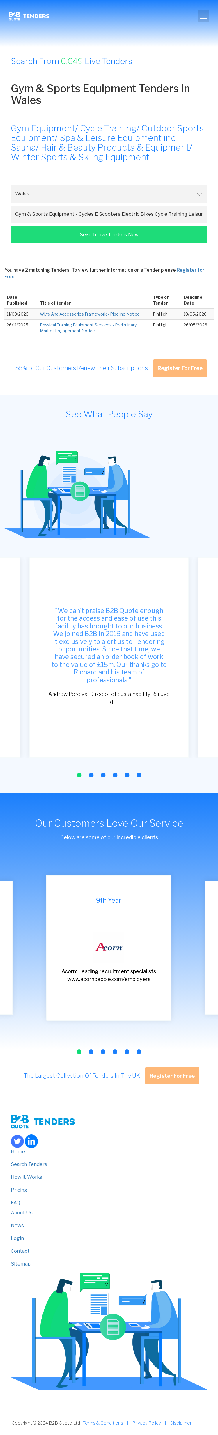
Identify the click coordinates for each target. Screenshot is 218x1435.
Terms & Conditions (103, 1423)
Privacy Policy (146, 1423)
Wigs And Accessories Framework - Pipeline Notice (90, 314)
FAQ (15, 1203)
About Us (22, 1212)
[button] (79, 775)
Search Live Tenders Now (109, 234)
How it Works (26, 1177)
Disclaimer (181, 1423)
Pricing (19, 1190)
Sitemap (21, 1264)
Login (17, 1238)
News (17, 1225)
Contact (20, 1251)
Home (18, 1151)
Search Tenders (29, 1164)
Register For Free (180, 368)
